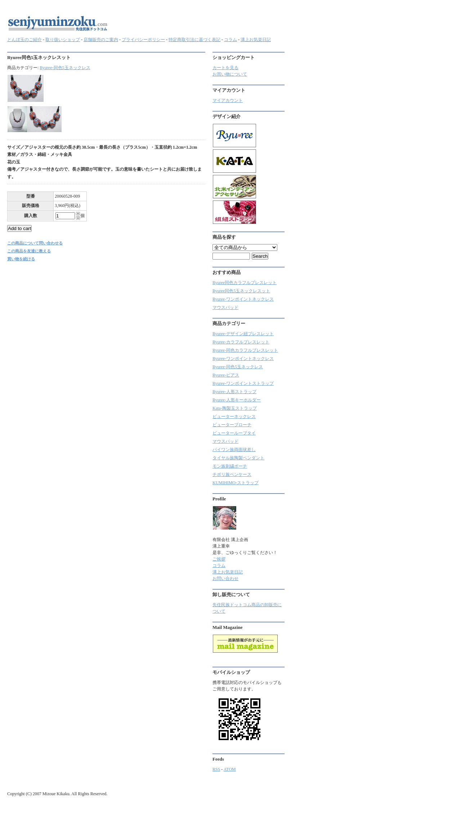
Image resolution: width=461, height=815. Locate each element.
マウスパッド (225, 307)
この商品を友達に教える (29, 251)
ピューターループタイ (234, 433)
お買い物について (229, 74)
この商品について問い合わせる (35, 243)
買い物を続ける (21, 259)
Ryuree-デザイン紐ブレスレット (243, 333)
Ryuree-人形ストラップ (234, 391)
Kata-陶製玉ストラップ (234, 408)
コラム (230, 39)
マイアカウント (227, 100)
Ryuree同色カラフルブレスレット (244, 282)
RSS (216, 769)
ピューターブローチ (231, 424)
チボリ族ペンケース (231, 474)
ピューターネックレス (234, 416)
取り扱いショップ (62, 39)
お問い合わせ (225, 578)
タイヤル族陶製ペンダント (238, 457)
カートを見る (225, 67)
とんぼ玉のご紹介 (24, 39)
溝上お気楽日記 (256, 39)
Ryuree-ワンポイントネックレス (243, 299)
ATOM (230, 769)
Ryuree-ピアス (225, 375)
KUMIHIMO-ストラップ (235, 482)
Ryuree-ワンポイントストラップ (243, 383)
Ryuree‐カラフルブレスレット (240, 342)
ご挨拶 (218, 559)
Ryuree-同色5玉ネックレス (65, 67)
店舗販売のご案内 (101, 39)
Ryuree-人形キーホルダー (236, 399)
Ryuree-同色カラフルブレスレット (245, 350)
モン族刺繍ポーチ (229, 466)
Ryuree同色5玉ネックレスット (241, 290)
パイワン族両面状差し (234, 449)
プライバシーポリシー (143, 39)
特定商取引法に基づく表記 (194, 39)
